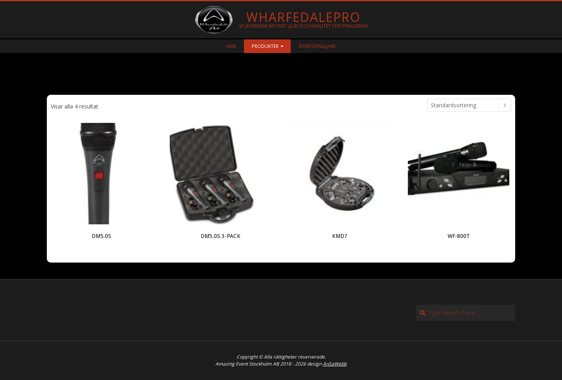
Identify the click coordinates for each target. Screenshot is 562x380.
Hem (231, 46)
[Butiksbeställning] (469, 105)
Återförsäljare (317, 46)
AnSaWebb (335, 363)
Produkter (265, 46)
